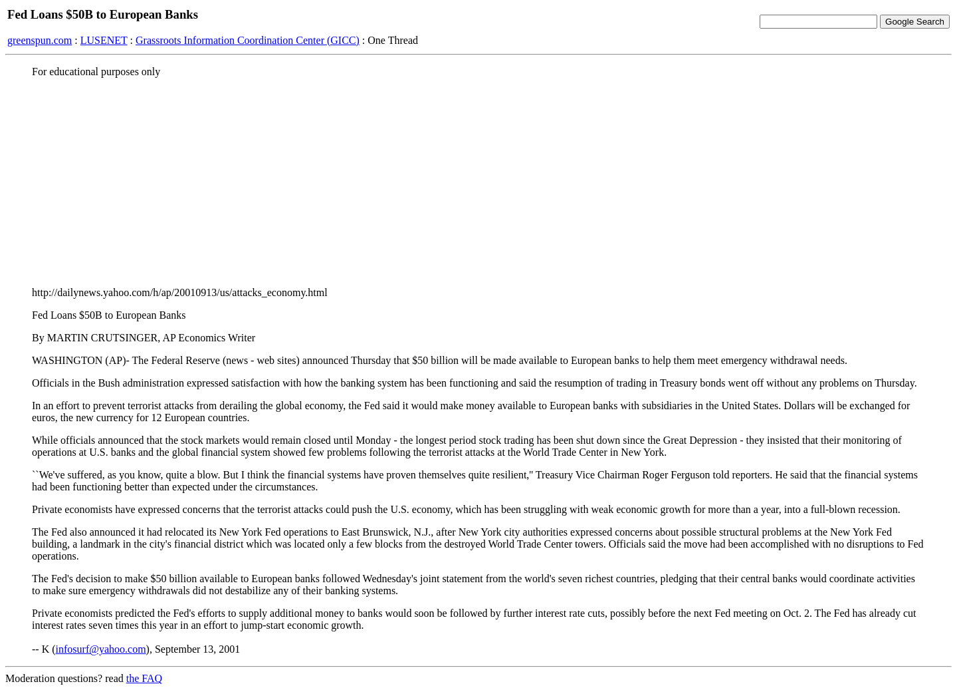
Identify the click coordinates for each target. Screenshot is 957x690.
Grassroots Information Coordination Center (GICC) (248, 40)
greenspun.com (39, 40)
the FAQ (144, 678)
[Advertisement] (478, 181)
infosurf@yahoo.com (101, 649)
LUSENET (104, 40)
